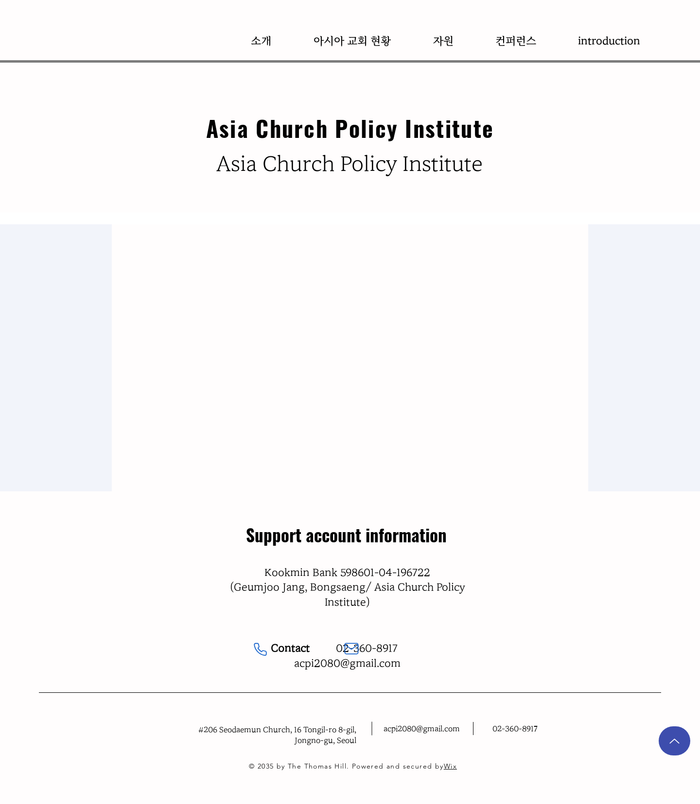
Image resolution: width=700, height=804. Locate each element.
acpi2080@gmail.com (347, 663)
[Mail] (351, 648)
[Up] (674, 740)
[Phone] (260, 649)
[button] (260, 41)
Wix (450, 766)
